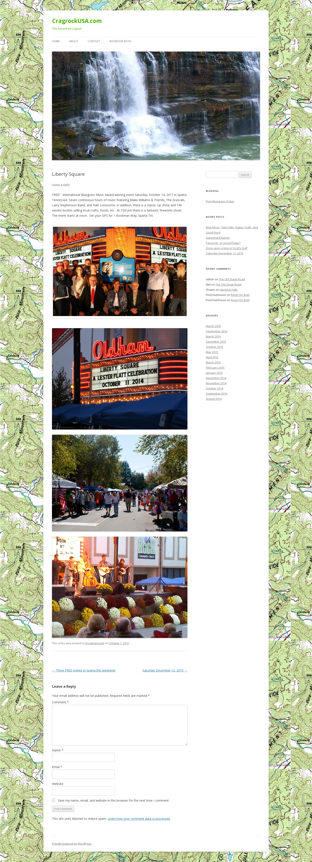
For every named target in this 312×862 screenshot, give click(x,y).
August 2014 (214, 399)
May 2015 (212, 352)
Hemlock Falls (228, 290)
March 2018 (213, 326)
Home (56, 41)
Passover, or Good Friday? (223, 243)
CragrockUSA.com (77, 21)
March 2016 (213, 336)
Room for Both (120, 41)
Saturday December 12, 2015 (165, 670)
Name (57, 750)
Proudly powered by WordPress (71, 844)
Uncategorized (94, 643)
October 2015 (214, 347)
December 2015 (216, 342)
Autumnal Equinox (218, 238)
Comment (60, 702)
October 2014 (214, 388)
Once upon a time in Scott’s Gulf (226, 248)
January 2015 (214, 373)
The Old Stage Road (232, 279)
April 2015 (212, 357)
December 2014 (216, 378)
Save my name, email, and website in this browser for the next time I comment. (113, 800)
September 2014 (216, 393)
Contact (94, 41)
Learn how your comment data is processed (139, 819)
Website (57, 784)
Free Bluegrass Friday (220, 201)
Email (57, 767)
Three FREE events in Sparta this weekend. (83, 670)
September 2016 (216, 331)
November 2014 (216, 383)
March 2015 (213, 362)
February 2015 (215, 368)
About (73, 41)
